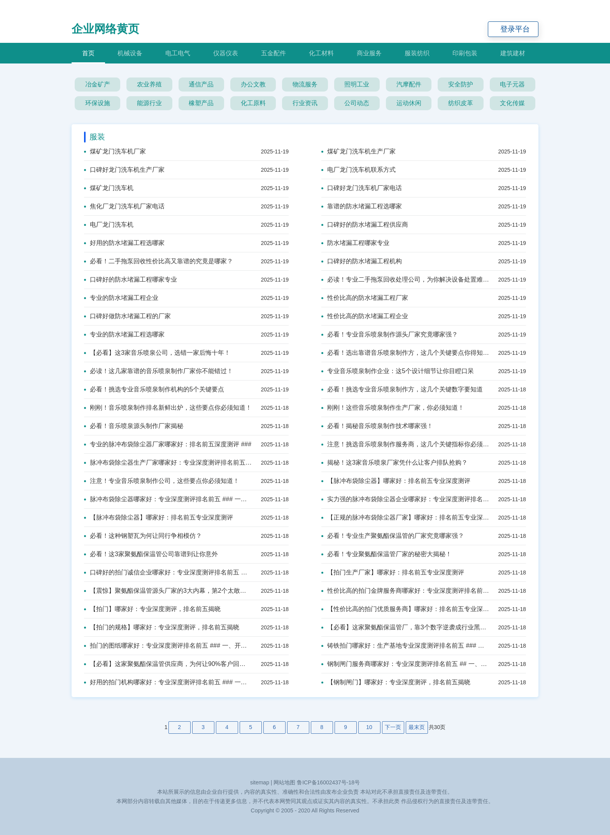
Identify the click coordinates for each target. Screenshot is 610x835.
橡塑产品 (201, 103)
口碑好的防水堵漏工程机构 (361, 261)
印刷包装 (464, 53)
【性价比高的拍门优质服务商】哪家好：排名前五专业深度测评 (405, 609)
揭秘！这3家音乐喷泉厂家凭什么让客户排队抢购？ (394, 462)
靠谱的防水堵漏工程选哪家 (361, 206)
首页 (88, 53)
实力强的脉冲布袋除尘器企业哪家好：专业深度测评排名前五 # (405, 499)
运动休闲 (408, 103)
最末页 (416, 727)
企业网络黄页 (105, 29)
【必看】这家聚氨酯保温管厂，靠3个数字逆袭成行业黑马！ (405, 627)
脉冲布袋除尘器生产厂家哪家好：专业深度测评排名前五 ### (168, 462)
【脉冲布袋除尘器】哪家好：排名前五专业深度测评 (395, 480)
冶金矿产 (97, 84)
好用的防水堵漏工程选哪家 (124, 243)
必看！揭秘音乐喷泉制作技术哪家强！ (377, 426)
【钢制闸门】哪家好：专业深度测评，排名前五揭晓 (395, 682)
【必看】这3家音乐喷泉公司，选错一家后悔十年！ (157, 352)
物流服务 (305, 84)
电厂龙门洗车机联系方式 (358, 169)
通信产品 (201, 84)
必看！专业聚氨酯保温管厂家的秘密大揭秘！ (386, 554)
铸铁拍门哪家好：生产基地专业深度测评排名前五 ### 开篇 (405, 645)
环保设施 (97, 103)
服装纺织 (417, 53)
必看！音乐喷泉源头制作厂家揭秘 (133, 426)
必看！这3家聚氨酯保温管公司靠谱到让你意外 (151, 554)
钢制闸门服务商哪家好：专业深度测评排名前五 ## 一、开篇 (405, 664)
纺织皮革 (460, 103)
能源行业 (149, 103)
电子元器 (512, 84)
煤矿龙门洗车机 (108, 188)
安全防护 (460, 84)
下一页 (393, 727)
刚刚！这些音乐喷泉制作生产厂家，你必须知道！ (392, 407)
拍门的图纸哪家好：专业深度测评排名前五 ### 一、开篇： (168, 645)
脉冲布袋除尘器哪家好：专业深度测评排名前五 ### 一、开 (168, 499)
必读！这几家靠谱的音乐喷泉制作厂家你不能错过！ (158, 371)
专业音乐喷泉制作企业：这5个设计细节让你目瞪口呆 (397, 371)
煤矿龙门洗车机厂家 (115, 151)
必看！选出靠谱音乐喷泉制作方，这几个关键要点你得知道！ (405, 352)
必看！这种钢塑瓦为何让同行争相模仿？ (143, 535)
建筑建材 (512, 53)
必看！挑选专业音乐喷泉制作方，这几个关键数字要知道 (402, 389)
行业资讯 (305, 103)
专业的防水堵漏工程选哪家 (124, 334)
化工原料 (253, 103)
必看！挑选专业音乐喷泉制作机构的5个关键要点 (154, 389)
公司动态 (356, 103)
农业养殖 (149, 84)
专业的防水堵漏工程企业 (121, 297)
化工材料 (321, 53)
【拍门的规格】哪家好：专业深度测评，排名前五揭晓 (161, 627)
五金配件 (273, 53)
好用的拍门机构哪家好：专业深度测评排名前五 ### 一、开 (168, 682)
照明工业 (356, 84)
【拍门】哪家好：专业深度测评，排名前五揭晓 (152, 609)
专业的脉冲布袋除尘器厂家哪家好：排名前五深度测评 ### (167, 444)
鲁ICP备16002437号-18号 (328, 782)
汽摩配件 (408, 84)
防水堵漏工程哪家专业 (355, 243)
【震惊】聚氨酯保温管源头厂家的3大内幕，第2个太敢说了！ (168, 590)
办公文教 (253, 84)
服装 (97, 136)
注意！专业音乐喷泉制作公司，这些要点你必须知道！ (161, 480)
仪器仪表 (225, 53)
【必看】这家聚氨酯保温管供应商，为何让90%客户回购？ (168, 664)
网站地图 (284, 782)
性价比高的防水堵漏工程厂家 (364, 297)
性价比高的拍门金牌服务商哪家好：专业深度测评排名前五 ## (405, 590)
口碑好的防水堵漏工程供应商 (364, 224)
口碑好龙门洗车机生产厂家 (124, 169)
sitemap (259, 782)
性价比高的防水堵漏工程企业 (364, 316)
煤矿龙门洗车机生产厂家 (358, 151)
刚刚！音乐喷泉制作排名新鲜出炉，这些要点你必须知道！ (168, 407)
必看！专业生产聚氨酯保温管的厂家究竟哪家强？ (392, 535)
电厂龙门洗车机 (108, 224)
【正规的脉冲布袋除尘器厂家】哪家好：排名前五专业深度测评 (405, 517)
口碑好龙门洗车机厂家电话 (361, 188)
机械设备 (129, 53)
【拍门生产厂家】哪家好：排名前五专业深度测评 (392, 572)
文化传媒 (512, 103)
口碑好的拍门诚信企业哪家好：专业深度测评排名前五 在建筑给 (168, 572)
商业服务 (369, 53)
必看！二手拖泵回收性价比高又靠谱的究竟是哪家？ (158, 261)
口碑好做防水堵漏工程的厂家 (127, 316)
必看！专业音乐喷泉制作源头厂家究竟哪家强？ (389, 334)
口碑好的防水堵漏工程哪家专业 (130, 279)
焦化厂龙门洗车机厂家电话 (124, 206)
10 (369, 727)
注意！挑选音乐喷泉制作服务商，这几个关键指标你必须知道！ (405, 444)
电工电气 (177, 53)
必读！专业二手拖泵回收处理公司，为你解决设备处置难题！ (405, 279)
